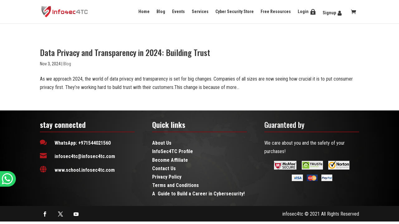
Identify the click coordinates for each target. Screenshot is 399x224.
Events (178, 11)
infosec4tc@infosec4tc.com (85, 156)
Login (303, 11)
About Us (161, 143)
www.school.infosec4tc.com (85, 170)
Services (200, 11)
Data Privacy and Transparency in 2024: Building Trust (125, 52)
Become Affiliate (170, 160)
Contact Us (164, 168)
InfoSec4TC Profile (172, 151)
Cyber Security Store (234, 11)
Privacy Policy (166, 177)
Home (144, 11)
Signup (329, 12)
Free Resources (276, 11)
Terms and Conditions (175, 185)
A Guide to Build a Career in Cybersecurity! (198, 194)
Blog (160, 11)
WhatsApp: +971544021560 (83, 143)
